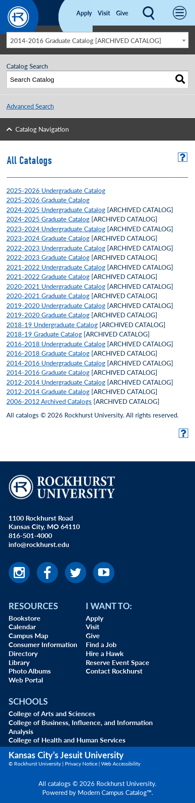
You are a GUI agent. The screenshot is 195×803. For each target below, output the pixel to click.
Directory (23, 653)
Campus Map (28, 635)
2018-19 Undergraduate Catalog (52, 324)
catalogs (59, 783)
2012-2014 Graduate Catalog (48, 391)
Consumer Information (43, 644)
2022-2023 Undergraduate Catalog (55, 247)
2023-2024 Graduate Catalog (48, 237)
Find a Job (101, 644)
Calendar (22, 626)
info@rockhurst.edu (39, 544)
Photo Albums (30, 671)
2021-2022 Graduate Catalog (48, 276)
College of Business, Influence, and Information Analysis (81, 726)
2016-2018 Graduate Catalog (48, 352)
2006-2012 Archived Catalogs (49, 401)
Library (19, 662)
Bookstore (25, 618)
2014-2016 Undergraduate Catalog (55, 362)
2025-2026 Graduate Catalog (48, 199)
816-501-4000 (30, 535)
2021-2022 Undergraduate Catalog (55, 266)
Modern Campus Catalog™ (114, 792)
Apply (84, 13)
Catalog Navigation (42, 128)
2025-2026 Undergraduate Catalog (55, 190)
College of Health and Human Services (67, 740)
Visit (104, 13)
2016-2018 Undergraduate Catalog (55, 343)
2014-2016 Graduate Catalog (48, 372)
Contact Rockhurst (114, 671)
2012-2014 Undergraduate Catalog (55, 381)
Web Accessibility (120, 763)
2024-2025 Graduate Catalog (48, 218)
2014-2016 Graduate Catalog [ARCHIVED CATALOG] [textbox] (85, 40)
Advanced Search (30, 105)
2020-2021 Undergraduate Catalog (55, 286)
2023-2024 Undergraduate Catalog (55, 228)
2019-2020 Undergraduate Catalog (55, 305)
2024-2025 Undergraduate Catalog (55, 209)
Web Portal (26, 680)
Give (122, 13)
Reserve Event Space (117, 662)
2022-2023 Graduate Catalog (48, 257)
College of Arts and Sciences (52, 713)
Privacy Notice (81, 763)
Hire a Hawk (105, 653)
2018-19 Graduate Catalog (44, 333)
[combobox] (97, 40)
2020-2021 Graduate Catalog (48, 295)
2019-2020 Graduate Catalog (48, 314)
